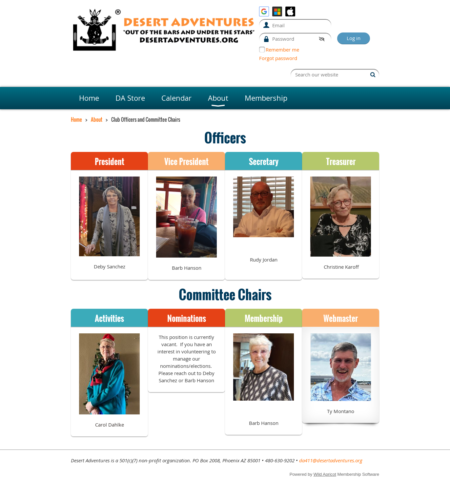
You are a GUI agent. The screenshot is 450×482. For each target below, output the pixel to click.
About (96, 119)
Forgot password (278, 58)
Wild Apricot (325, 474)
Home (76, 119)
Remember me (282, 49)
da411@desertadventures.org (330, 460)
